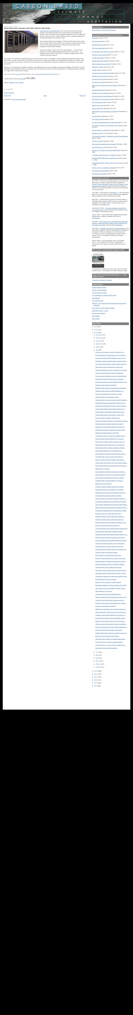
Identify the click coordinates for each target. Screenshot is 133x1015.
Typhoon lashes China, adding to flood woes (108, 567)
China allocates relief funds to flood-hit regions (109, 531)
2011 (95, 674)
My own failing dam (97, 108)
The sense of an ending (99, 82)
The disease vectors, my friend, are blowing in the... (110, 436)
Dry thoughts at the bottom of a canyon (103, 51)
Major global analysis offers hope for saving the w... (110, 445)
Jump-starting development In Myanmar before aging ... (111, 504)
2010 (95, 677)
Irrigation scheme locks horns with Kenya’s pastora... (110, 603)
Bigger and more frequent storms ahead (107, 636)
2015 (95, 326)
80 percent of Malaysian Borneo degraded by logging (111, 510)
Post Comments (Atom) (19, 99)
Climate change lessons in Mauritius (106, 385)
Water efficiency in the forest (103, 591)
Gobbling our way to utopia (100, 76)
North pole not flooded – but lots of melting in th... (109, 352)
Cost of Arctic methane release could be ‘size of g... (110, 442)
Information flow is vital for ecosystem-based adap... (110, 639)
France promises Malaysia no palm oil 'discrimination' (111, 376)
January (98, 667)
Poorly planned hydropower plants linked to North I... (110, 454)
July (97, 350)
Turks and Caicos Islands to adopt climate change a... (111, 364)
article (105, 244)
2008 (95, 683)
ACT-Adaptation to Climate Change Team (104, 295)
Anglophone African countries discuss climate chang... (111, 361)
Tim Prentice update (98, 119)
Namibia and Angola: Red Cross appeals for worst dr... (111, 633)
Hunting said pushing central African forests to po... (110, 409)
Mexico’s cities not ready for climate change (108, 582)
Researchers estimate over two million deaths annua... (111, 576)
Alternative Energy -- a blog (100, 310)
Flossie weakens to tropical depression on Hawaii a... (111, 355)
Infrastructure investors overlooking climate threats (110, 430)
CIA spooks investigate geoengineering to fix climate (110, 501)
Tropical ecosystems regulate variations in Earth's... (110, 448)
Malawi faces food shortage (103, 483)
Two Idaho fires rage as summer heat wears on (109, 457)
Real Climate (96, 318)
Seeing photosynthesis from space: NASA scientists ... (111, 406)
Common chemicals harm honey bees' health (108, 394)
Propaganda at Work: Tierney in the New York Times (107, 163)
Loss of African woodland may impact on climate (109, 478)
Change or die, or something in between (104, 168)
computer (11, 82)
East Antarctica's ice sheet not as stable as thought (110, 475)
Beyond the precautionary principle (105, 606)
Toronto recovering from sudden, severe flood (108, 630)
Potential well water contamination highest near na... (110, 403)
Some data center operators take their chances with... (111, 570)
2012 (95, 671)
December (99, 335)
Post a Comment (9, 93)
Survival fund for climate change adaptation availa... (110, 618)
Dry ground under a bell (99, 102)
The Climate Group (97, 300)
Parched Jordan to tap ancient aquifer (106, 552)
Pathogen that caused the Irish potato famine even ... (111, 492)
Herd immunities (97, 41)
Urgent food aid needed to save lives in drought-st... (110, 537)
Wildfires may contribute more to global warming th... (110, 609)
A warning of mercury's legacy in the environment (109, 543)
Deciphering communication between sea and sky (110, 427)
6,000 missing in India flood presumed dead (108, 555)
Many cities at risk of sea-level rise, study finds (109, 367)
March (98, 661)
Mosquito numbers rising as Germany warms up (109, 519)
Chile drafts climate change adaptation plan (108, 594)
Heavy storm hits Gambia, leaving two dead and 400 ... (111, 507)
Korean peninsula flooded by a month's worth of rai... (110, 558)
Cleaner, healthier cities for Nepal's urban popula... (110, 460)
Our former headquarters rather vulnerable (104, 122)
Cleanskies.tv (96, 218)
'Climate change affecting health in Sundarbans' (109, 373)
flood (16, 82)
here (108, 204)
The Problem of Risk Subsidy (100, 171)
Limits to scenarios (97, 141)
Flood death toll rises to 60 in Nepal (105, 579)
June (97, 652)
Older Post (82, 95)
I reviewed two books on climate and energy (112, 228)
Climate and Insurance (98, 313)
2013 (95, 332)
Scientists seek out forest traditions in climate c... (109, 480)
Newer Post (7, 95)
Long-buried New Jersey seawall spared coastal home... (111, 528)
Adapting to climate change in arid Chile (107, 433)
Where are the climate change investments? (105, 85)
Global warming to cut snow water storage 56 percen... (111, 400)
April (97, 658)
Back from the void (97, 105)
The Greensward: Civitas (99, 293)
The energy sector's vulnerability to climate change (110, 588)
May (97, 655)
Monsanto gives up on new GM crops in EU (108, 513)
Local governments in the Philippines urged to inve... (110, 358)
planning (21, 82)
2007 (95, 686)
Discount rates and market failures (102, 96)
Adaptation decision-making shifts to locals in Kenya (110, 573)
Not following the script (98, 45)
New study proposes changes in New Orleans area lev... (111, 421)
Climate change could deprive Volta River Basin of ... (110, 498)
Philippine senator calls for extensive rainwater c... (110, 516)
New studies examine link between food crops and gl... (111, 466)
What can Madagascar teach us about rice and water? (111, 370)
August (98, 347)
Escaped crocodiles (97, 67)
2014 (95, 329)
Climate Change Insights (99, 290)
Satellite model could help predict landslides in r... (109, 391)
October (98, 341)
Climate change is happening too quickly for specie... (110, 561)
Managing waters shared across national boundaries (110, 388)
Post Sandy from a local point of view (103, 99)
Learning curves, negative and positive (103, 73)
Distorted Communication (99, 174)
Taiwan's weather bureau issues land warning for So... (111, 597)
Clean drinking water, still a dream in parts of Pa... (110, 415)
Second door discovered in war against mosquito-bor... (111, 627)
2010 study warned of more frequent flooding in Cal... (111, 522)
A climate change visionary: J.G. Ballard (103, 155)
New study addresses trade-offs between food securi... (111, 540)
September (99, 344)
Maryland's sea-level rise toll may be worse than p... (110, 621)
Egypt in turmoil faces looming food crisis (107, 525)
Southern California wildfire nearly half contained (109, 487)
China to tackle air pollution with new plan (107, 418)
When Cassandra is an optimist (101, 64)
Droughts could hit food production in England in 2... (110, 615)
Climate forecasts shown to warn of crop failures (109, 424)
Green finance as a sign (99, 147)
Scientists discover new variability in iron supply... (109, 489)
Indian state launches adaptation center (107, 397)
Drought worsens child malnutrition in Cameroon (109, 439)
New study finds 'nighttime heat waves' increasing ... (110, 472)
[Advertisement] (101, 697)
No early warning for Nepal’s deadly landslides (109, 642)
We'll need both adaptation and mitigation (104, 144)
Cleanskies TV (114, 192)
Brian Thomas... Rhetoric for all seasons (104, 30)
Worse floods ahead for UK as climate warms (108, 451)
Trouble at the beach (98, 58)
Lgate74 (18, 74)
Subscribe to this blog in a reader (102, 280)
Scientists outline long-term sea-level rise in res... (109, 546)
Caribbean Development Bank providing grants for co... (111, 534)
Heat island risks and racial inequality (106, 648)
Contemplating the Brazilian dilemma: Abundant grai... (111, 549)
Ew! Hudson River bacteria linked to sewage (108, 495)
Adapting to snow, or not (99, 133)
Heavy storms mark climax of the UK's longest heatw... (111, 463)
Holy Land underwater (98, 48)
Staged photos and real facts (100, 61)
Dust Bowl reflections (98, 90)
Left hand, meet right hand (100, 55)
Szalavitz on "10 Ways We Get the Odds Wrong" (106, 150)
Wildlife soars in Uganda (102, 469)
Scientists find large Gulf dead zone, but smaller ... (110, 379)
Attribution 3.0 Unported (50, 74)
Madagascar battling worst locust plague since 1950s (111, 585)
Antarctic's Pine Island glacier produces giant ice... (110, 600)
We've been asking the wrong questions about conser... (111, 382)
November (99, 338)
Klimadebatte (96, 298)
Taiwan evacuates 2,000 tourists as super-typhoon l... (111, 612)
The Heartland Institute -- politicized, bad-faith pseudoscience (110, 136)
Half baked (95, 38)
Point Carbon (96, 316)
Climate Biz (118, 225)
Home (45, 95)
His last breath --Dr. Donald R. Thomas (103, 130)
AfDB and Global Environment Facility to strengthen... (111, 624)
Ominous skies (96, 116)
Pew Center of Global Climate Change (103, 308)
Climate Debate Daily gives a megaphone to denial (107, 158)
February (98, 664)
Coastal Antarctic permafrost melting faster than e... (110, 412)
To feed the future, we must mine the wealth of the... (110, 645)
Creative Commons (40, 74)
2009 (95, 680)
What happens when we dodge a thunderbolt (105, 111)
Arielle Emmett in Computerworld (49, 31)
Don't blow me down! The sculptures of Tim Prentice (107, 125)
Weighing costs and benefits (100, 93)
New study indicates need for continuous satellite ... (110, 564)
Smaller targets (96, 70)
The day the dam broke (99, 79)
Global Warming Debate (99, 287)
